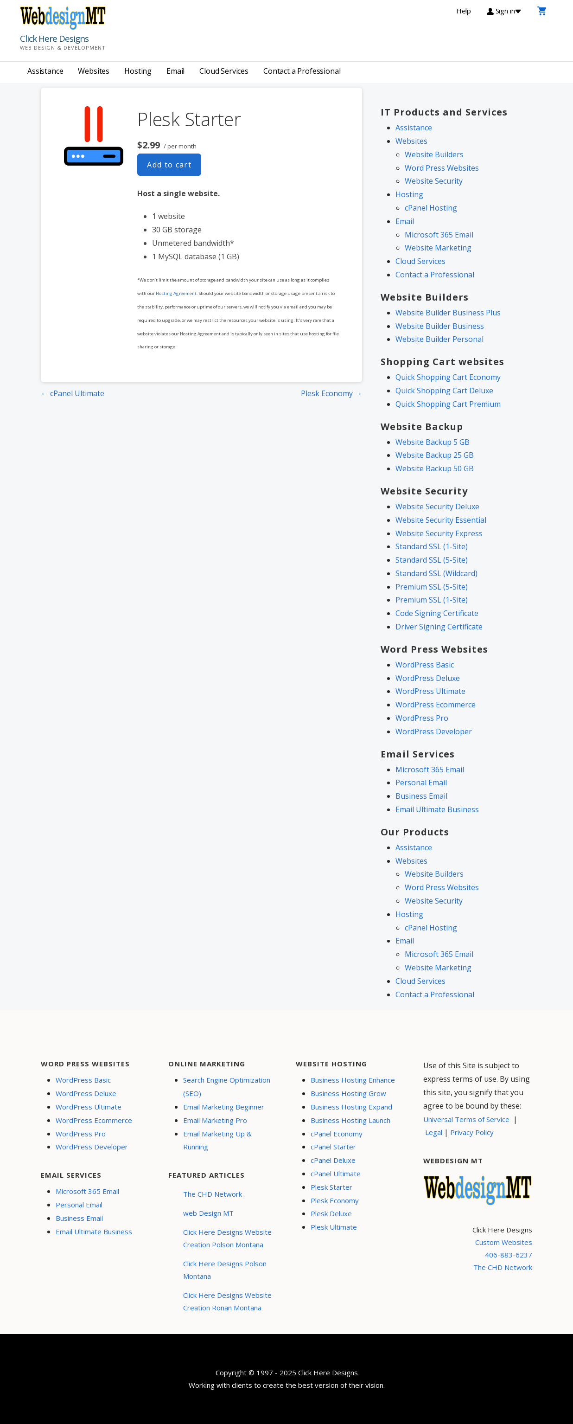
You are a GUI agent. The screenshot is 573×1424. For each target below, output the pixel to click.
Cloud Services (223, 71)
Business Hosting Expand (351, 1106)
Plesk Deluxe (331, 1213)
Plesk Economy (335, 1200)
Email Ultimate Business (437, 809)
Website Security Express (439, 533)
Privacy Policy (472, 1132)
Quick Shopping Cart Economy (448, 377)
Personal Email (421, 782)
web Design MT (208, 1213)
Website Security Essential (440, 520)
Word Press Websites (442, 168)
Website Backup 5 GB (432, 442)
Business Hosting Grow (348, 1093)
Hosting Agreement (176, 293)
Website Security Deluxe (437, 506)
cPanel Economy (337, 1133)
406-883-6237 (508, 1254)
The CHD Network (212, 1194)
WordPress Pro (421, 718)
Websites (93, 71)
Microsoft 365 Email (439, 235)
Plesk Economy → (331, 393)
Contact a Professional (301, 71)
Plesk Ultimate (334, 1227)
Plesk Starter (331, 1187)
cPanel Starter (333, 1146)
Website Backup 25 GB (434, 455)
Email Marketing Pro (215, 1120)
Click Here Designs (54, 38)
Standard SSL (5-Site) (431, 560)
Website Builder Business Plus (448, 313)
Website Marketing (438, 248)
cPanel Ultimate (336, 1173)
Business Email (421, 796)
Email (175, 71)
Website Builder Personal (439, 339)
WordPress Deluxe (427, 678)
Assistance (45, 71)
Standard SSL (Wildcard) (436, 573)
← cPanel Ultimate (72, 393)
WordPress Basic (424, 665)
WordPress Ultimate (430, 691)
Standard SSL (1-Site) (431, 546)
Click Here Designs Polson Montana (225, 1270)
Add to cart (169, 165)
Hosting (138, 71)
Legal (433, 1132)
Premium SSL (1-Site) (431, 600)
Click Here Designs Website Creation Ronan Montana (227, 1301)
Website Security (434, 181)
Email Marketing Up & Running (217, 1140)
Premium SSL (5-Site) (431, 587)
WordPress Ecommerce (435, 704)
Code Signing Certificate (436, 613)
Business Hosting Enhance (353, 1079)
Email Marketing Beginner (223, 1106)
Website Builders (434, 154)
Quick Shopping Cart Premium (448, 404)
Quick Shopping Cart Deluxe (444, 390)
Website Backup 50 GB (434, 468)
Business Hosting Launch (350, 1120)
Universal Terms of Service (466, 1119)
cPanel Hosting (431, 208)
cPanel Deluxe (333, 1160)
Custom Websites (503, 1242)
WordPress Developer (433, 731)
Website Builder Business (439, 326)
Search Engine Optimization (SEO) (226, 1086)
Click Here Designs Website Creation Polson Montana (227, 1238)
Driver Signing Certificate (439, 627)
